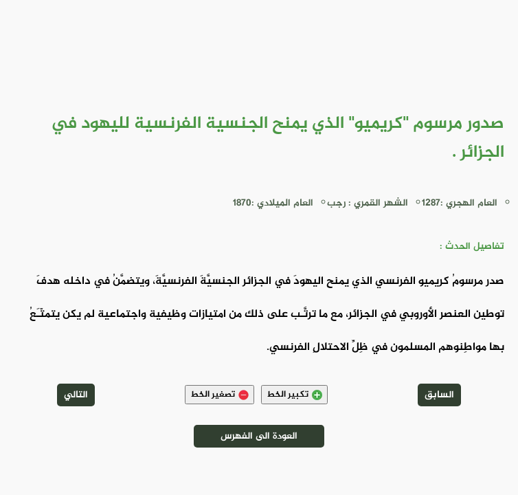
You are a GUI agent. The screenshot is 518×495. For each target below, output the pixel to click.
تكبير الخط (294, 394)
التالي (76, 395)
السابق (439, 395)
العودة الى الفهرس (259, 436)
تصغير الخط (219, 394)
